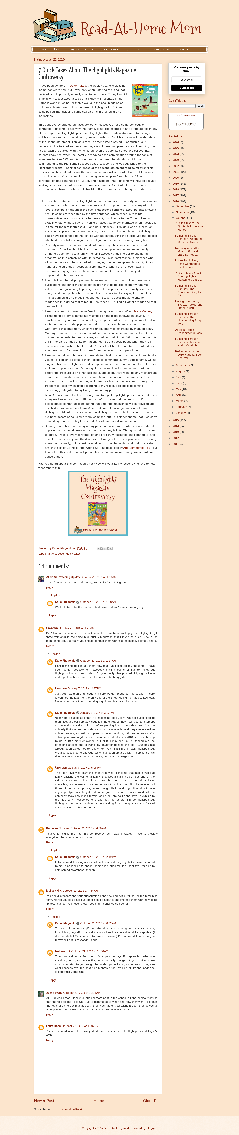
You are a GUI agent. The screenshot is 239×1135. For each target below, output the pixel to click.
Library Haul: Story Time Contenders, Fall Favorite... (188, 264)
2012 (176, 438)
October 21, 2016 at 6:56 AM (88, 828)
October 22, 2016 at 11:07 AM (80, 1026)
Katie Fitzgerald (65, 602)
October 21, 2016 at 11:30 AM (89, 951)
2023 (176, 160)
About (57, 49)
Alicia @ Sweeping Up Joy (63, 577)
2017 (176, 195)
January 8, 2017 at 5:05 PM (84, 767)
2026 (176, 142)
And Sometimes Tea (136, 447)
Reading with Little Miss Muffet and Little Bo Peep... (187, 251)
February (182, 406)
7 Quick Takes (76, 85)
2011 (176, 444)
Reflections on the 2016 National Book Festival (188, 355)
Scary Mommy (142, 311)
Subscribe (187, 87)
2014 (176, 426)
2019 (176, 183)
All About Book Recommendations (188, 331)
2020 (176, 177)
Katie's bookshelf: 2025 (186, 116)
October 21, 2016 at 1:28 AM (98, 602)
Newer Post (44, 1101)
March (180, 401)
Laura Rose (53, 1026)
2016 (176, 201)
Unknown (52, 628)
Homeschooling (160, 49)
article (52, 553)
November (183, 212)
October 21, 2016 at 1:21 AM (76, 628)
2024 (176, 154)
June (179, 383)
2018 (176, 189)
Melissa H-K (53, 890)
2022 (176, 166)
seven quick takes (69, 553)
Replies (55, 595)
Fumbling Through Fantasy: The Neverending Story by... (188, 318)
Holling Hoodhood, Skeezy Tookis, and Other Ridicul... (188, 305)
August (181, 371)
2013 (176, 432)
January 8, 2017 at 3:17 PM (97, 712)
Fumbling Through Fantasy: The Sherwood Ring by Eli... (188, 290)
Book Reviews (110, 49)
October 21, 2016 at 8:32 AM (98, 923)
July (179, 377)
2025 (176, 148)
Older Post (152, 1101)
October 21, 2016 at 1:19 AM (98, 577)
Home (42, 49)
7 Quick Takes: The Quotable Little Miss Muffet (189, 226)
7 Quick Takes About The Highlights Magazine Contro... (188, 276)
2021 (176, 171)
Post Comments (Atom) (67, 1109)
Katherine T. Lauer (57, 828)
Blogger (151, 1128)
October (181, 218)
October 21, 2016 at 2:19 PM (98, 857)
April (179, 395)
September (183, 365)
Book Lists (134, 49)
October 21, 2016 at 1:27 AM (98, 660)
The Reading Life (81, 49)
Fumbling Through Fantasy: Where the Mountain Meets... (189, 239)
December (183, 206)
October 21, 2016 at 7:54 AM (80, 890)
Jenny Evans (54, 992)
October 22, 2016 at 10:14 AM (81, 992)
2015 (176, 420)
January (181, 412)
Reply (49, 587)
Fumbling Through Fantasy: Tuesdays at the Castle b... (188, 342)
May (179, 389)
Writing (184, 49)
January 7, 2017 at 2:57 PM (84, 688)
